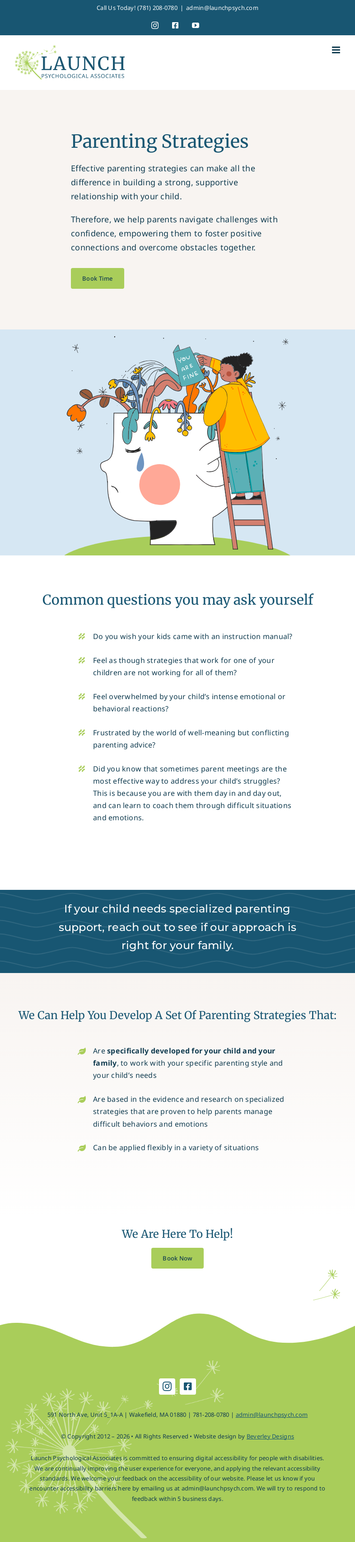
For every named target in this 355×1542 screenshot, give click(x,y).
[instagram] (167, 1386)
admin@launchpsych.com (222, 8)
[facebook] (188, 1386)
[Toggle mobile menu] (336, 50)
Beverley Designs (270, 1436)
